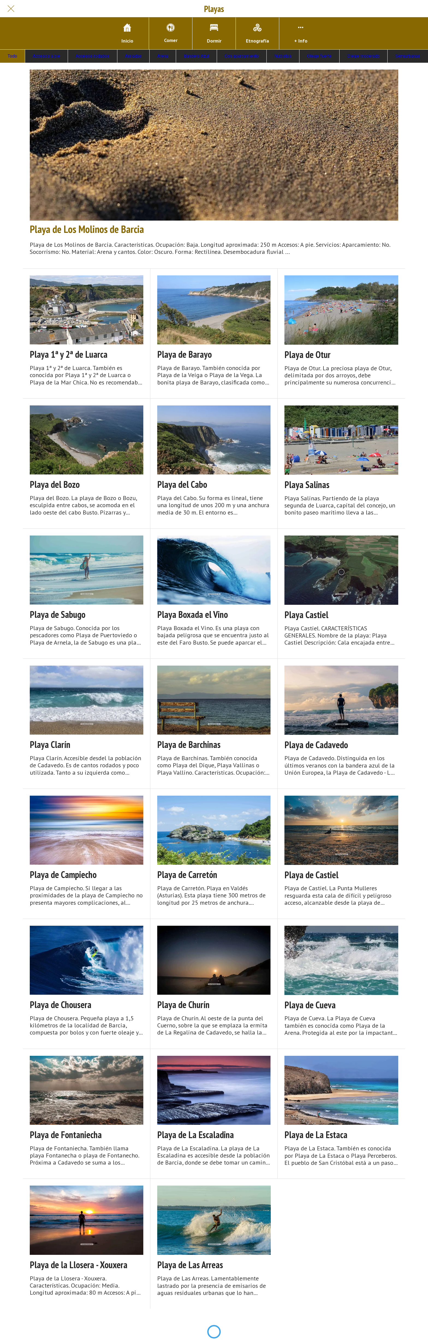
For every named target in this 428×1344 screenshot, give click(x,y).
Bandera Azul (196, 56)
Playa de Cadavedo (316, 744)
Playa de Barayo (184, 354)
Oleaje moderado (363, 56)
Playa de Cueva (310, 1005)
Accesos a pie (46, 56)
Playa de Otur (307, 354)
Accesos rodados (92, 56)
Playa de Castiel (311, 874)
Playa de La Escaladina (195, 1134)
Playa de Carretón (187, 874)
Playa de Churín (183, 1004)
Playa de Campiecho (63, 874)
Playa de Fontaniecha (66, 1134)
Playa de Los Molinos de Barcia (87, 229)
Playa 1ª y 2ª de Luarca (69, 354)
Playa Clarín (50, 744)
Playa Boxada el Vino (192, 614)
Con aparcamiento (242, 56)
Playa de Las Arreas (190, 1264)
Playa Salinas (306, 484)
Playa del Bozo (55, 484)
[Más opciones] (300, 33)
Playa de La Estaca (315, 1134)
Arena (162, 56)
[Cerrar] (11, 8)
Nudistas (283, 56)
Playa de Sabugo (57, 614)
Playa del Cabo (182, 484)
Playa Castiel (306, 614)
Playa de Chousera (60, 1004)
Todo (12, 56)
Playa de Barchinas (189, 744)
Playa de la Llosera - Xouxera (78, 1264)
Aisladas (133, 56)
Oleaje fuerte (319, 56)
